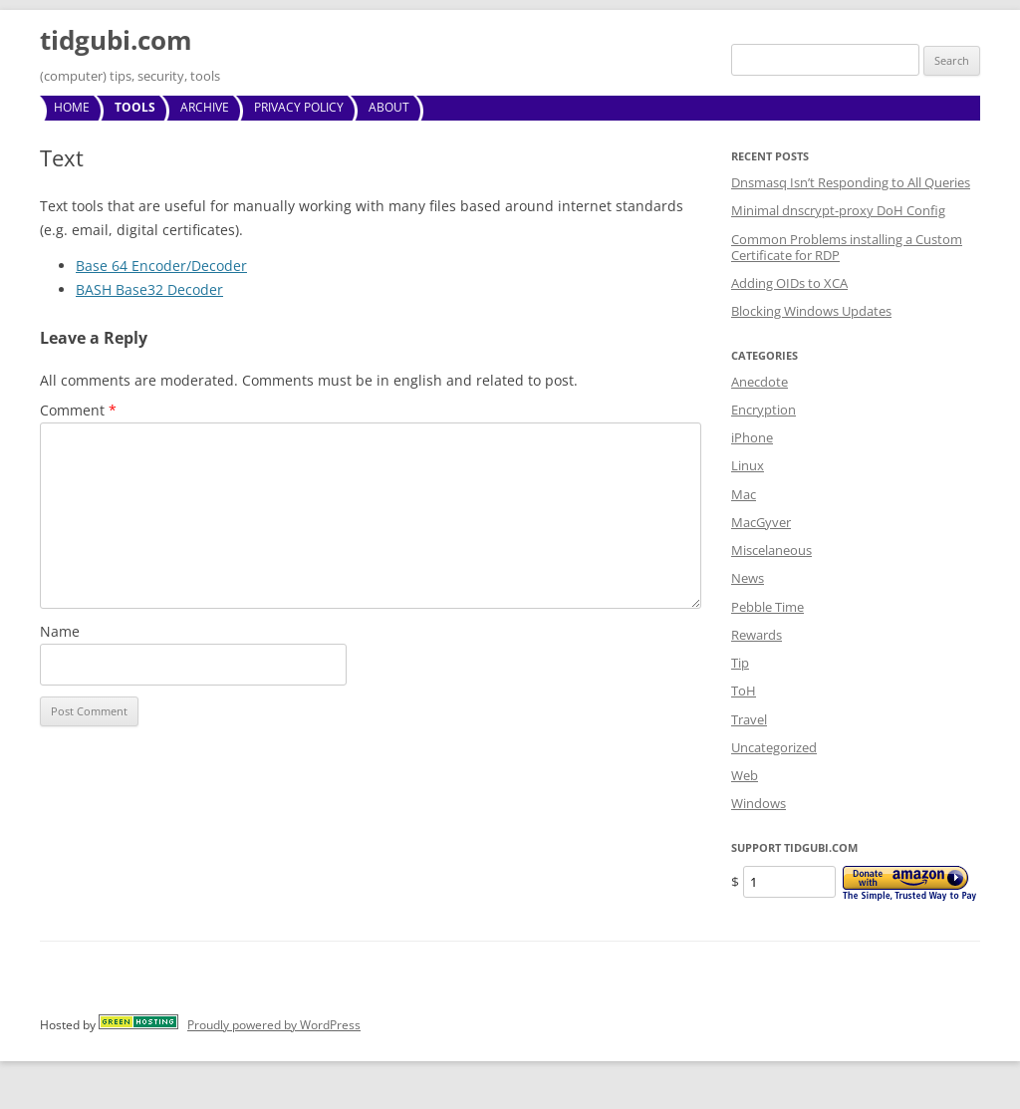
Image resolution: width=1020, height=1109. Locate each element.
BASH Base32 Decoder (149, 289)
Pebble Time (767, 607)
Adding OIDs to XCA (789, 283)
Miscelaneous (771, 550)
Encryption (763, 409)
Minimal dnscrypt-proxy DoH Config (838, 210)
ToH (743, 690)
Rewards (756, 635)
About (389, 107)
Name (60, 631)
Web (744, 775)
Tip (740, 663)
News (747, 578)
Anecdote (759, 382)
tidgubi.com (116, 40)
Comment (78, 410)
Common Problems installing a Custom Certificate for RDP (846, 247)
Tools (135, 107)
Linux (747, 465)
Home (72, 107)
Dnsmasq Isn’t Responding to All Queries (850, 182)
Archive (204, 107)
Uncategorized (774, 747)
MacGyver (761, 522)
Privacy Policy (299, 107)
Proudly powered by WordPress (274, 1024)
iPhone (752, 437)
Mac (743, 494)
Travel (749, 719)
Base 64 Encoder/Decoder (161, 265)
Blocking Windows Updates (811, 311)
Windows (758, 803)
